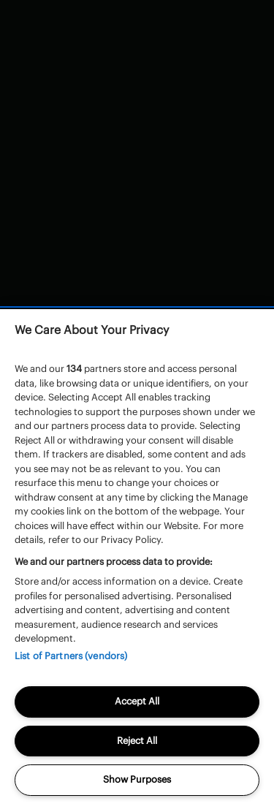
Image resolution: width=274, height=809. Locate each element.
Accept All (137, 701)
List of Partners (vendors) (71, 656)
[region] (137, 559)
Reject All (137, 740)
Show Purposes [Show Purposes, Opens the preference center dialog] (137, 779)
